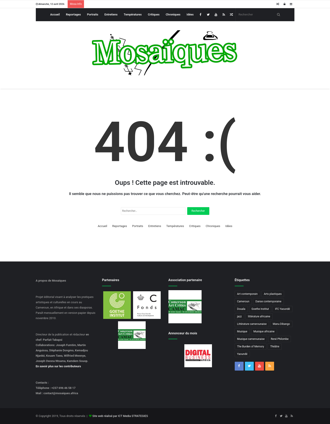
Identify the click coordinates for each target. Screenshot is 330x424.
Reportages (73, 14)
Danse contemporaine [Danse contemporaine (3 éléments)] (268, 301)
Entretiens (111, 14)
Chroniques (173, 14)
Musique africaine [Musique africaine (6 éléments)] (264, 331)
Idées (190, 14)
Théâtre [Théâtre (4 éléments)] (274, 346)
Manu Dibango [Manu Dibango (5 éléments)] (281, 324)
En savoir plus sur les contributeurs (58, 366)
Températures (133, 14)
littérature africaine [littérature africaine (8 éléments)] (259, 316)
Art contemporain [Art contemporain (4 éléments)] (247, 293)
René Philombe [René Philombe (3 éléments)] (279, 339)
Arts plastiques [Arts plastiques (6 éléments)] (273, 293)
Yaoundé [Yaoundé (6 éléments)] (242, 354)
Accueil (55, 14)
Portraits (92, 14)
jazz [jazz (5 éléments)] (239, 316)
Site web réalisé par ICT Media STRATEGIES (120, 416)
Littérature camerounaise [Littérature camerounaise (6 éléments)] (252, 324)
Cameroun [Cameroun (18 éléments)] (243, 301)
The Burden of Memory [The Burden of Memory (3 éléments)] (250, 346)
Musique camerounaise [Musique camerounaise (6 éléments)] (251, 339)
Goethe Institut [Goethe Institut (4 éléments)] (260, 308)
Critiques (154, 14)
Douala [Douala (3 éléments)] (241, 308)
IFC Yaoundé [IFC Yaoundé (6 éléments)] (282, 308)
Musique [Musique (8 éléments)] (242, 331)
